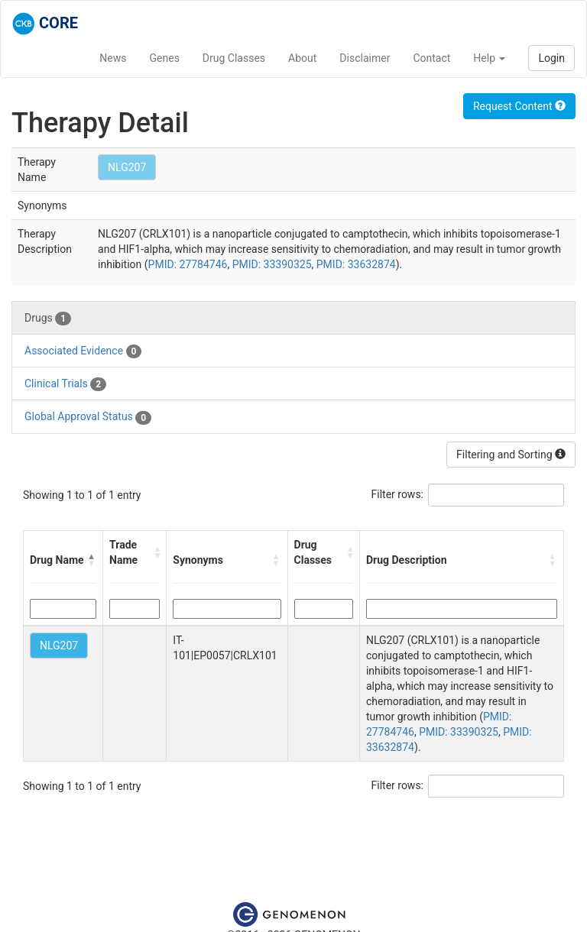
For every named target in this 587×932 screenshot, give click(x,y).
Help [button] (489, 58)
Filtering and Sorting (511, 454)
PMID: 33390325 (272, 264)
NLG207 (127, 167)
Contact (431, 58)
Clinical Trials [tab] (65, 384)
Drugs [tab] (47, 318)
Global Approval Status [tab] (87, 417)
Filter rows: (397, 494)
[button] (91, 560)
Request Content (519, 106)
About (302, 58)
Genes (165, 58)
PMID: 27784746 (188, 264)
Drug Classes (234, 58)
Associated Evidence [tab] (82, 351)
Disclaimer (364, 58)
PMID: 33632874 (356, 264)
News (112, 58)
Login (551, 58)
